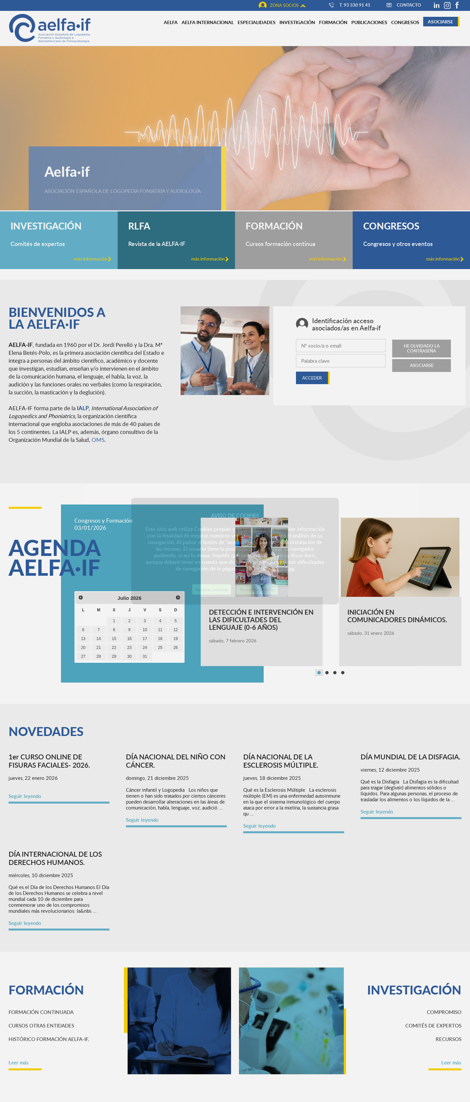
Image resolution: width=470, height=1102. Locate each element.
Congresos (405, 22)
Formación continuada (41, 1012)
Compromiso (444, 1012)
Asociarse (440, 21)
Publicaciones (369, 22)
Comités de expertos (433, 1025)
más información (92, 259)
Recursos (448, 1039)
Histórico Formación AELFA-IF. (49, 1039)
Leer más (19, 1062)
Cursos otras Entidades (41, 1025)
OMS (98, 440)
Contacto (403, 5)
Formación (333, 22)
